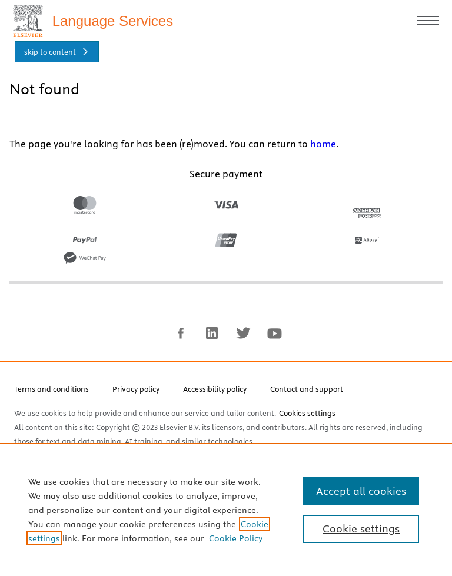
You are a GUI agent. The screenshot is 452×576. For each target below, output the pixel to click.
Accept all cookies (361, 491)
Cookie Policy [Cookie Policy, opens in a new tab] (235, 538)
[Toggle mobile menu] (426, 23)
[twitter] (243, 339)
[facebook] (181, 339)
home (323, 149)
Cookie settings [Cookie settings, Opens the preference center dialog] (361, 528)
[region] (226, 509)
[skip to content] (57, 57)
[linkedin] (212, 339)
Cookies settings (307, 418)
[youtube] (274, 339)
